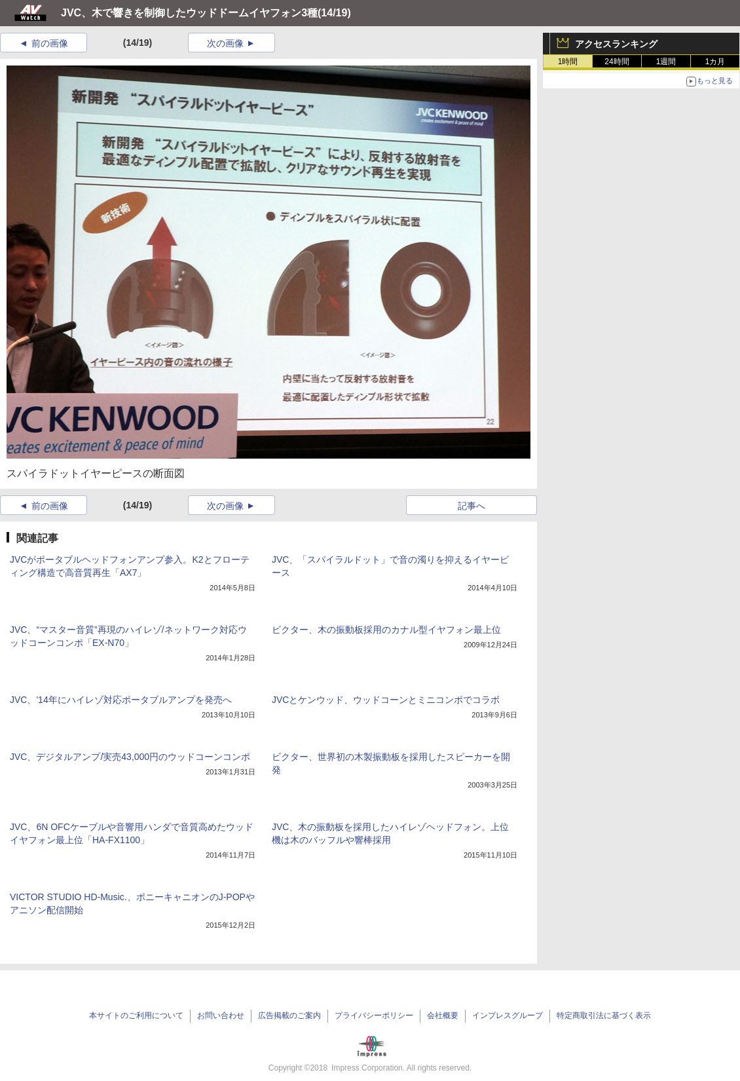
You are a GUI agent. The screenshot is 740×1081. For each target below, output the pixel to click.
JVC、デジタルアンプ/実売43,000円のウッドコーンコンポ (130, 756)
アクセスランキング (616, 44)
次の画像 (225, 43)
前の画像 (49, 43)
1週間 (666, 61)
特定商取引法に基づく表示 (604, 1015)
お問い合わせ (220, 1015)
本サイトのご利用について (136, 1015)
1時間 (568, 61)
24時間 (616, 61)
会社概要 (442, 1015)
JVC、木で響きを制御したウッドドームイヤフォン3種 (189, 12)
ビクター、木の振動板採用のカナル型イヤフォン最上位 (386, 629)
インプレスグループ (507, 1015)
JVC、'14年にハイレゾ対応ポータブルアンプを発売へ (121, 699)
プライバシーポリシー (374, 1015)
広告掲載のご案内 (289, 1015)
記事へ (471, 506)
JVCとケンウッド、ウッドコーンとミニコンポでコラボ (386, 699)
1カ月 (715, 61)
